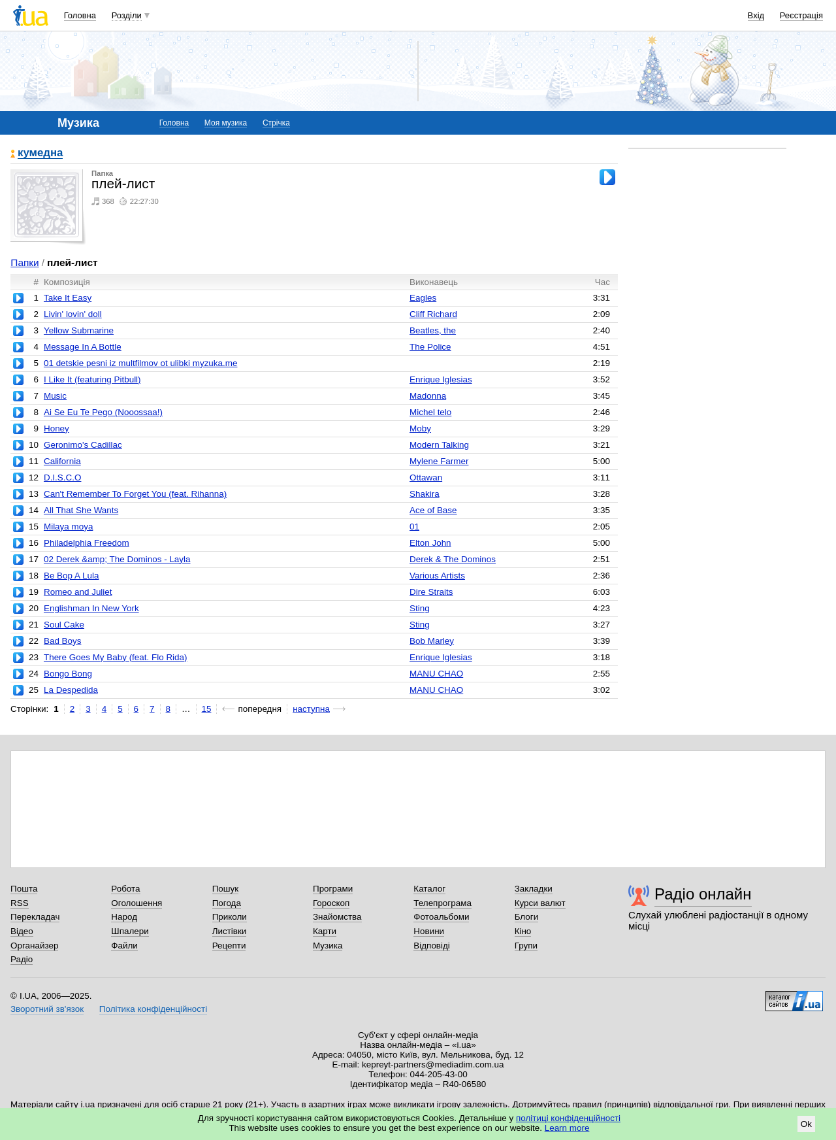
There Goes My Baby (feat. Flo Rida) (115, 657)
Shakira (425, 494)
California (62, 461)
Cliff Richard (433, 314)
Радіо (21, 959)
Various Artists (437, 575)
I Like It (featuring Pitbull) (92, 379)
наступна (311, 709)
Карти (324, 931)
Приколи (229, 917)
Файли (124, 945)
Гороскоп (331, 903)
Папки (24, 262)
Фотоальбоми (441, 917)
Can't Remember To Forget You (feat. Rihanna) (135, 494)
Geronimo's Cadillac (83, 445)
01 (414, 526)
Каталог (429, 889)
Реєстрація (801, 15)
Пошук (225, 889)
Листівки (229, 931)
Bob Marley (432, 641)
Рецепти (229, 945)
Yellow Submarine (79, 330)
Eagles (423, 298)
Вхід (756, 15)
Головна (80, 15)
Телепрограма (442, 903)
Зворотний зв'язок (47, 1009)
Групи (526, 945)
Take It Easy (67, 298)
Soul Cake (64, 624)
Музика (327, 945)
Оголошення (136, 903)
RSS (19, 903)
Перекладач (34, 917)
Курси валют (540, 903)
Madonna (428, 396)
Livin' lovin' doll (73, 314)
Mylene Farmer (439, 461)
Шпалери (129, 931)
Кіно (523, 931)
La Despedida (71, 690)
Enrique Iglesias (441, 379)
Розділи (127, 15)
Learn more (567, 1128)
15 (207, 709)
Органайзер (34, 945)
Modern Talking (439, 445)
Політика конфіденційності (153, 1009)
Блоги (527, 917)
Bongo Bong (68, 674)
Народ (124, 917)
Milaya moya (68, 526)
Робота (125, 889)
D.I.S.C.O (63, 477)
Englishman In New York (91, 608)
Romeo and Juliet (78, 592)
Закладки (534, 889)
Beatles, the (433, 330)
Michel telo (430, 412)
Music (55, 396)
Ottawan (426, 477)
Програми (333, 889)
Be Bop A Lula (71, 575)
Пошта (23, 889)
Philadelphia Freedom (86, 543)
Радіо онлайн (703, 894)
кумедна (40, 153)
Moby (420, 428)
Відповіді (431, 945)
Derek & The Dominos (453, 559)
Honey (56, 428)
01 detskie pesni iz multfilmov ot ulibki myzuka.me (141, 363)
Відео (21, 931)
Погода (226, 903)
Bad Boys (63, 641)
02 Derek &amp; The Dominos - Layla (117, 559)
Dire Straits (431, 592)
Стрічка (276, 122)
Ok (806, 1124)
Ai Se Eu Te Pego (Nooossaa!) (103, 412)
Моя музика (225, 122)
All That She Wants (81, 510)
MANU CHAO (436, 674)
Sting (420, 608)
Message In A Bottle (82, 347)
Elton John (430, 543)
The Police (430, 347)
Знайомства (337, 917)
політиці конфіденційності (568, 1118)
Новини (428, 931)
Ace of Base (433, 510)
